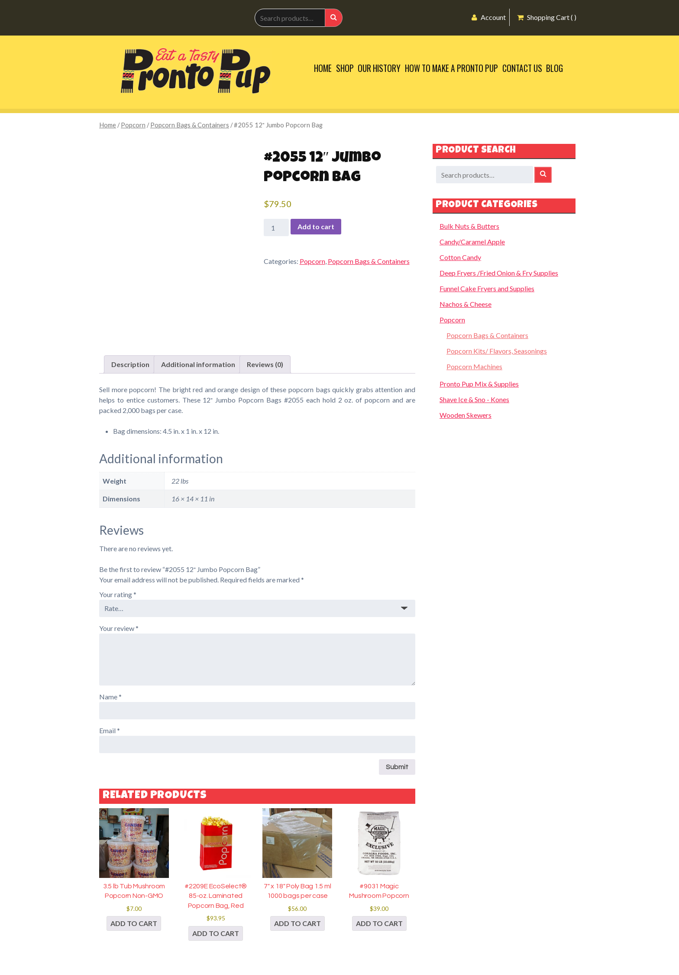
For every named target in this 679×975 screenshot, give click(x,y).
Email (109, 730)
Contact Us (522, 68)
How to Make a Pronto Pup (451, 68)
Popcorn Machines (474, 366)
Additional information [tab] (198, 364)
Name (110, 696)
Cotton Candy (460, 257)
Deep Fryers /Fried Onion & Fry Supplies (499, 273)
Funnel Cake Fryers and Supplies (487, 288)
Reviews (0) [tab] (265, 364)
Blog (554, 68)
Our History (379, 68)
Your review (119, 628)
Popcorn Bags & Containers (189, 125)
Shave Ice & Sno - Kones (474, 399)
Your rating (117, 594)
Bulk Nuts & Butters (469, 226)
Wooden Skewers (465, 415)
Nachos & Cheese (465, 304)
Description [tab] (130, 364)
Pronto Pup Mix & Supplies (479, 384)
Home (323, 68)
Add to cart (315, 226)
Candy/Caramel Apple (472, 241)
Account (489, 17)
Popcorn (133, 125)
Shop (345, 68)
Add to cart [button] (133, 923)
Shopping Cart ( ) (546, 17)
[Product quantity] (276, 227)
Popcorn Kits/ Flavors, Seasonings (496, 351)
